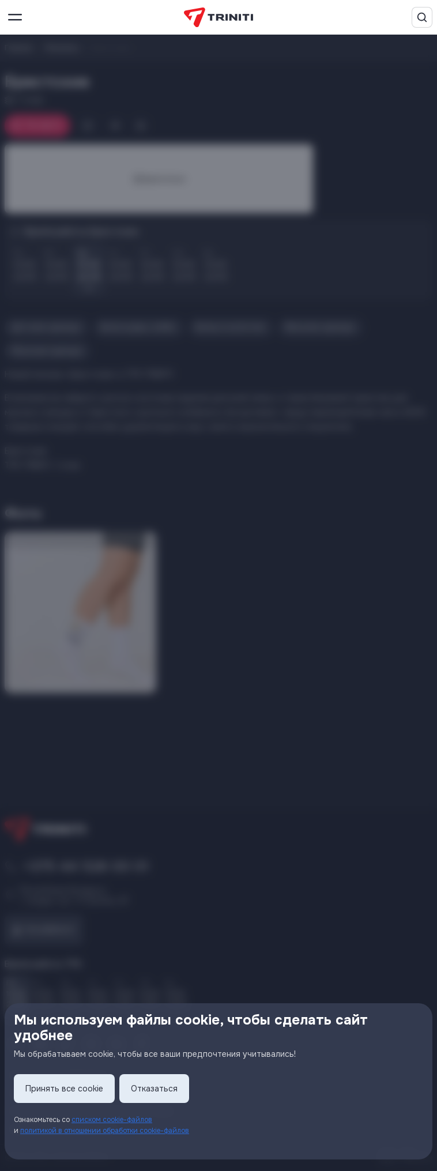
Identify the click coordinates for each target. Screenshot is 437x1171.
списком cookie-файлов (111, 1119)
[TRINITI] (218, 17)
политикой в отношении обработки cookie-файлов (104, 1130)
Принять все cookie (64, 1088)
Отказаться (154, 1088)
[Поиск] (422, 17)
